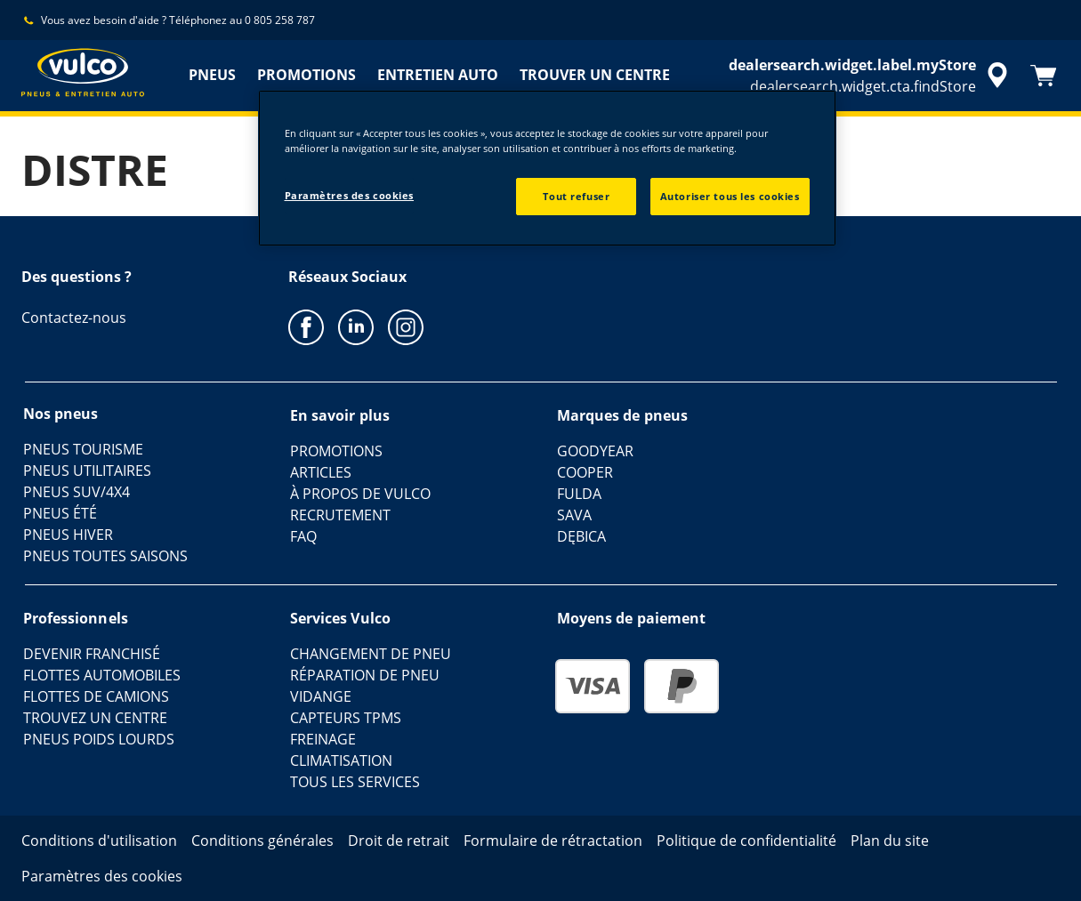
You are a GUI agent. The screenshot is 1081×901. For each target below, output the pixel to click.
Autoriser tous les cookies (730, 196)
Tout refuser (576, 196)
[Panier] (1044, 76)
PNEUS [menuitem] (212, 74)
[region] (547, 168)
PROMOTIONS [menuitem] (306, 74)
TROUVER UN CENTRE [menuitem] (595, 74)
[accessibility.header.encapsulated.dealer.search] (871, 75)
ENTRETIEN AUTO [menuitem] (437, 74)
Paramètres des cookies (350, 195)
